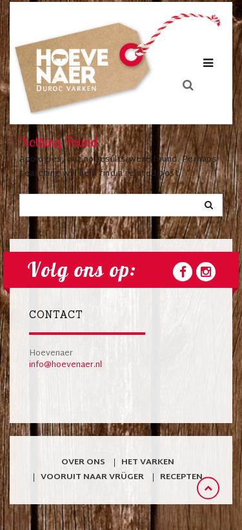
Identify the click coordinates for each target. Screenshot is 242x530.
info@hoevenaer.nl (65, 365)
